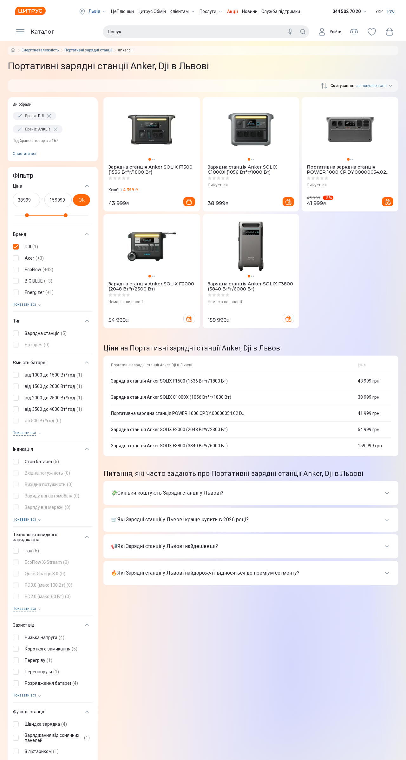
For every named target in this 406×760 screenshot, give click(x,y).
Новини (250, 11)
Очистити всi (24, 153)
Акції (232, 11)
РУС (391, 11)
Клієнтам (183, 11)
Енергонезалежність (40, 50)
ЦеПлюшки (122, 11)
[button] (51, 246)
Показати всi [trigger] (24, 305)
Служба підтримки (280, 11)
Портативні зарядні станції (88, 50)
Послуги (211, 11)
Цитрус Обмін (152, 11)
